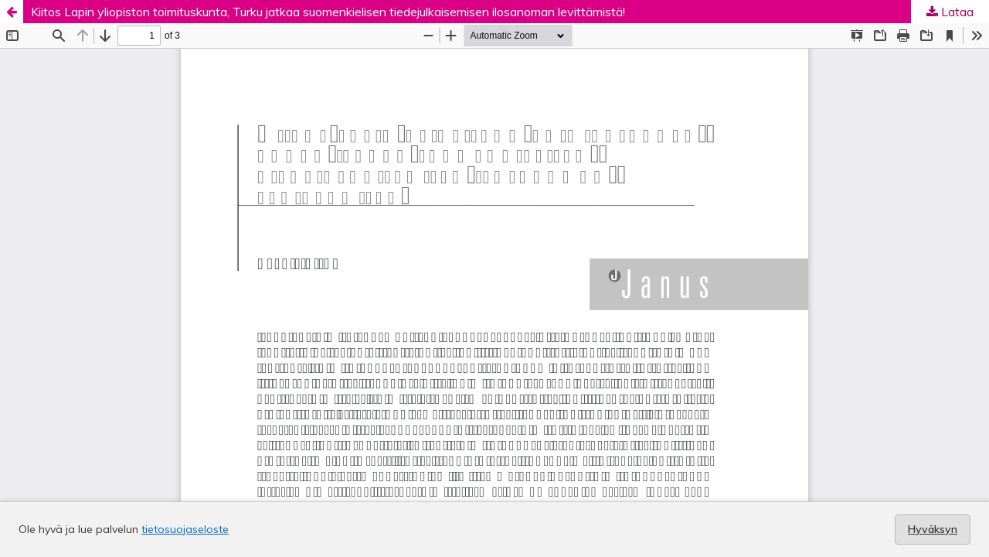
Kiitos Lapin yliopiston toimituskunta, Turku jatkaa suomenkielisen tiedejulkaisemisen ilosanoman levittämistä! (328, 11)
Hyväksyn (932, 529)
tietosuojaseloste (185, 529)
